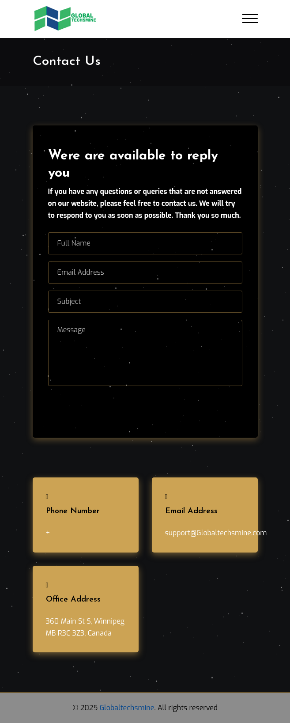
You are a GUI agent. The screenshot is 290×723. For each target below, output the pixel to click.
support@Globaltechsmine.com (216, 533)
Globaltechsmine (127, 707)
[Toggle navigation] (250, 18)
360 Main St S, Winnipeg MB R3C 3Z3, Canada (85, 627)
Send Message (87, 404)
